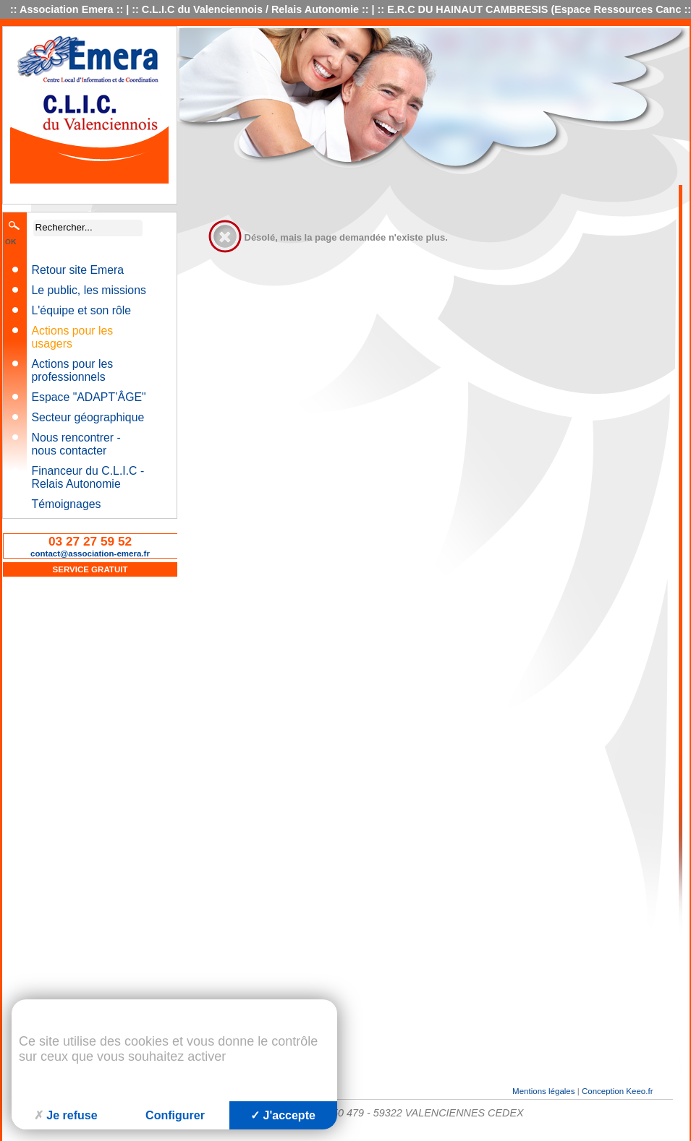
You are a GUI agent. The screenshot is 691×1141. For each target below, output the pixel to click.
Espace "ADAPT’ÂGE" (89, 397)
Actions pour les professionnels (73, 370)
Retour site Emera (78, 270)
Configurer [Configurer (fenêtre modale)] (175, 1115)
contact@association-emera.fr (90, 553)
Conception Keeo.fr (617, 1091)
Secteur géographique (88, 417)
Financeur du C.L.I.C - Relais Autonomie (88, 477)
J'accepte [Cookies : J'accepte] (282, 1115)
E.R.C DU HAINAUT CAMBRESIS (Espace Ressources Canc (534, 9)
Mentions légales (543, 1091)
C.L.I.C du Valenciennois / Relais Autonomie (250, 9)
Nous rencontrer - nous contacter (76, 444)
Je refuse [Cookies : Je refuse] (65, 1115)
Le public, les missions (89, 290)
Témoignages (66, 504)
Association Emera (67, 9)
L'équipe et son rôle (82, 310)
